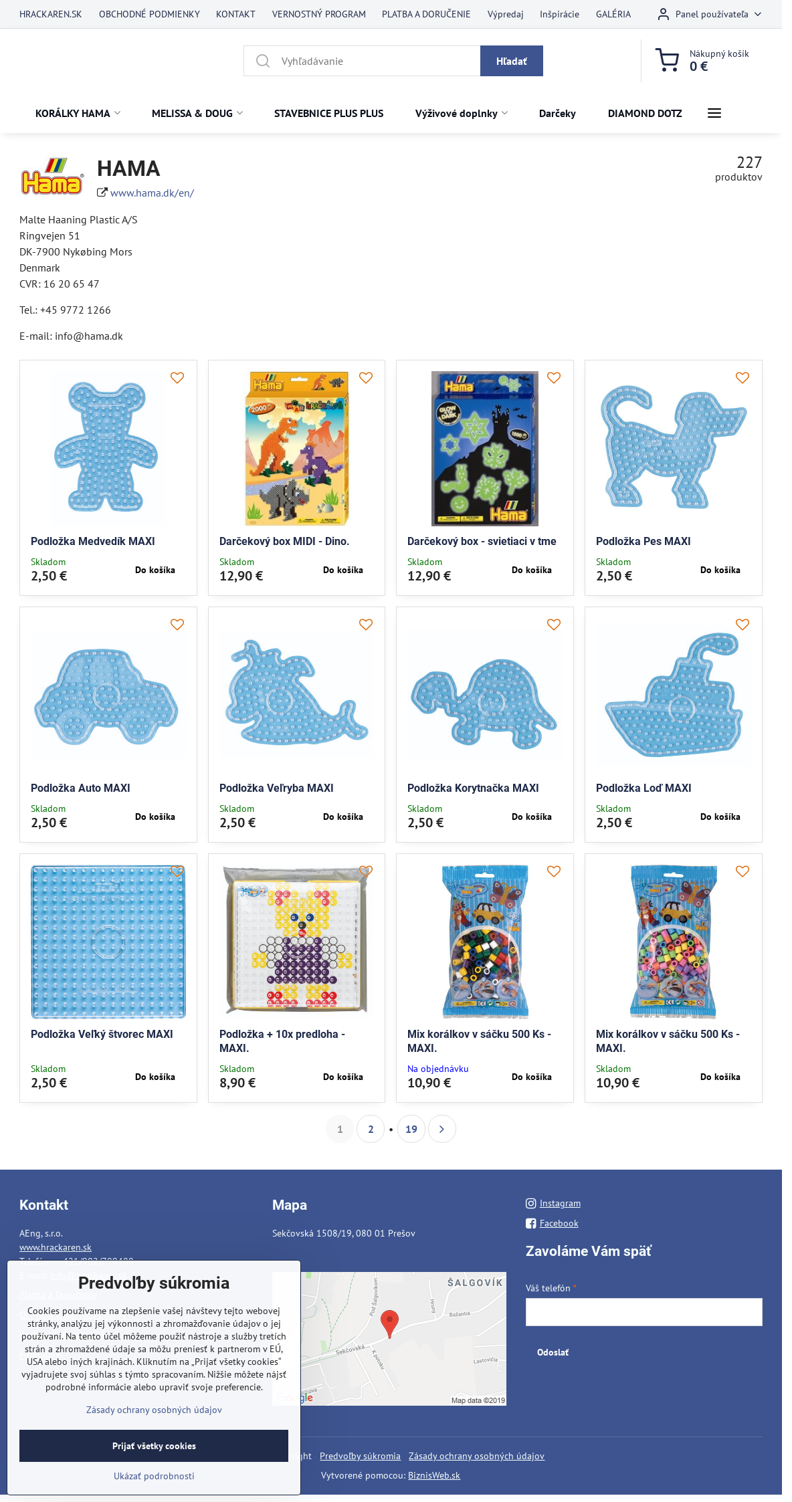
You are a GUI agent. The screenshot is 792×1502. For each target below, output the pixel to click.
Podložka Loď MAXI (644, 788)
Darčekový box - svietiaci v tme (482, 541)
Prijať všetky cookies (154, 1446)
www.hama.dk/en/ (152, 192)
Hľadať (511, 61)
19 (411, 1129)
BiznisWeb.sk (434, 1475)
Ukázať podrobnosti (154, 1476)
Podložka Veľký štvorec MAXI (102, 1034)
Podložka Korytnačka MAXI (473, 788)
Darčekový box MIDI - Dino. (284, 541)
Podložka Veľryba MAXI (276, 788)
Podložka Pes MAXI (643, 541)
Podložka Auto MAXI (80, 788)
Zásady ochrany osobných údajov (476, 1456)
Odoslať (553, 1352)
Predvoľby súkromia (360, 1456)
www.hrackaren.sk (55, 1247)
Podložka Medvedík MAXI (93, 541)
